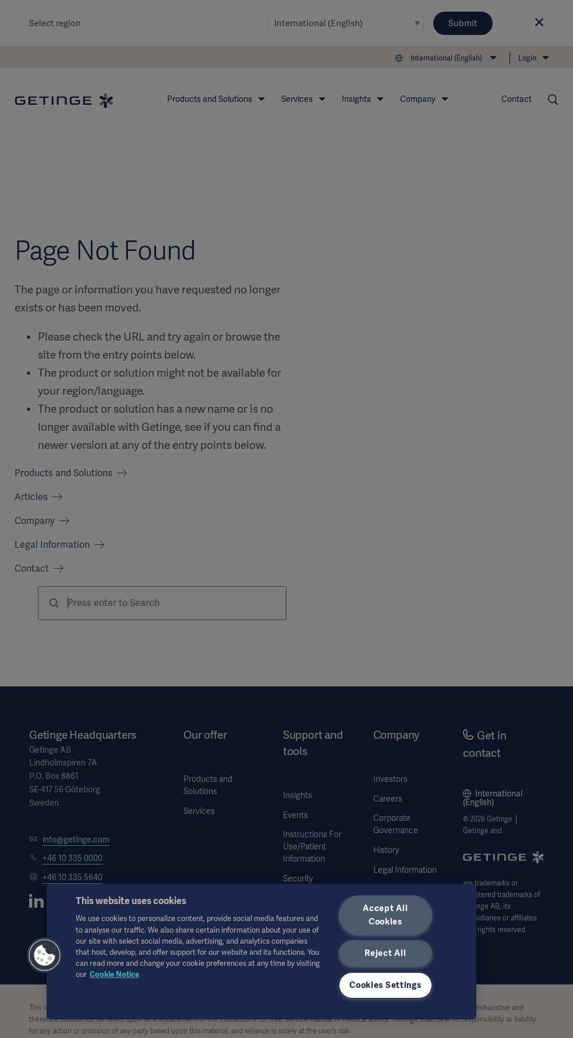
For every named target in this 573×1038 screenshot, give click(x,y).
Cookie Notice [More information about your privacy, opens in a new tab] (114, 974)
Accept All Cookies (385, 915)
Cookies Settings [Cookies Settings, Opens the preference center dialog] (385, 985)
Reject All (385, 953)
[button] (44, 955)
